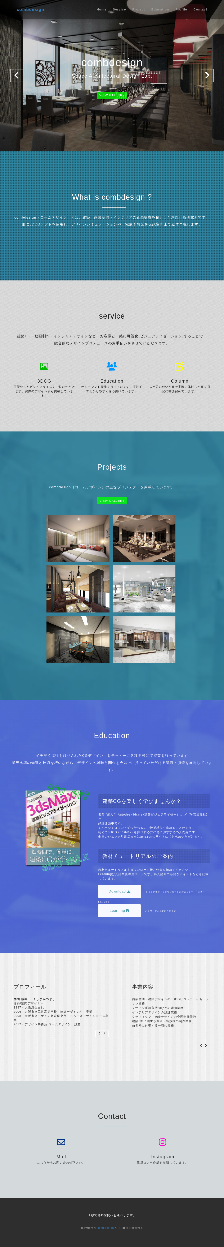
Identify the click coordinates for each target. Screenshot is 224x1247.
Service (119, 9)
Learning (119, 910)
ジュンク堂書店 (119, 836)
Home (102, 9)
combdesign (30, 9)
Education (160, 9)
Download (120, 891)
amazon (146, 836)
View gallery (112, 95)
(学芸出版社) (197, 814)
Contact (200, 9)
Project (138, 9)
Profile (181, 9)
